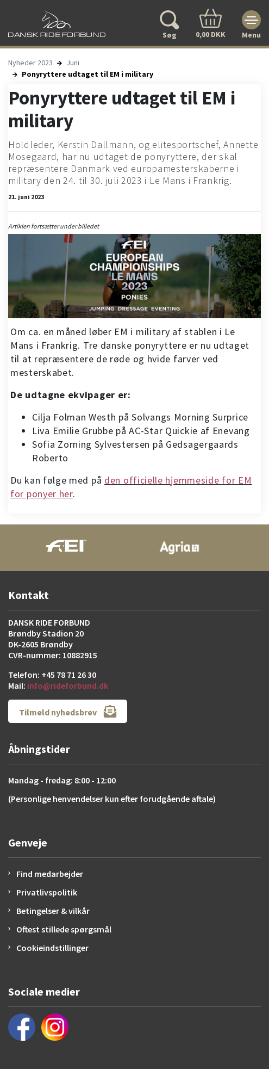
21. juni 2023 (26, 197)
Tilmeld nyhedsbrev (67, 711)
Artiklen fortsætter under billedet (53, 226)
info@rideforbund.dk (67, 685)
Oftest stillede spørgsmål (63, 929)
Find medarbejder (49, 873)
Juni (72, 62)
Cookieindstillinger (52, 947)
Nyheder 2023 (30, 62)
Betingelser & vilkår (53, 910)
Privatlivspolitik (46, 892)
